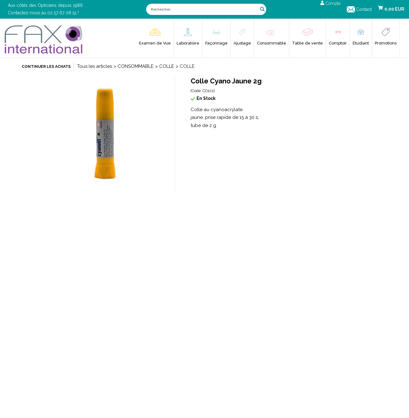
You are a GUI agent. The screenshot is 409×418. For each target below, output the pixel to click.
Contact (364, 9)
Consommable (271, 43)
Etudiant (361, 43)
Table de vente (307, 43)
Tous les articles (94, 66)
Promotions (386, 43)
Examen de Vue (155, 43)
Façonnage (216, 43)
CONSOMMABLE (136, 66)
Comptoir (338, 43)
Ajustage (242, 43)
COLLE (166, 66)
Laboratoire (188, 43)
